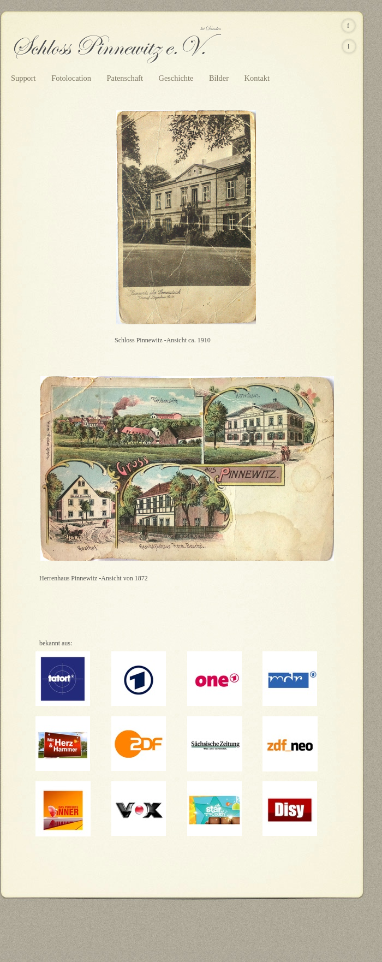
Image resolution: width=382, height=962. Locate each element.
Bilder (220, 78)
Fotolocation (72, 78)
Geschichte (176, 78)
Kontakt (257, 78)
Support (24, 78)
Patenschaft (126, 78)
